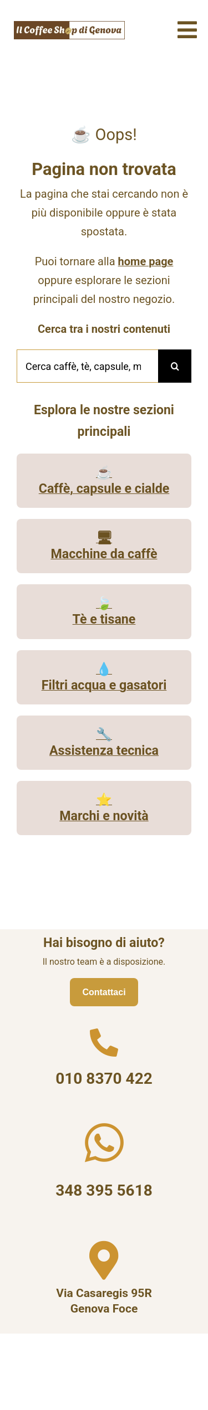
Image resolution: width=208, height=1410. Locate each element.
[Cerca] (174, 366)
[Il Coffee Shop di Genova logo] (69, 25)
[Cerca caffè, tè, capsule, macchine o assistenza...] (87, 366)
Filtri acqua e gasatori (104, 685)
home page (146, 261)
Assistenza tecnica (104, 750)
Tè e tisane (104, 619)
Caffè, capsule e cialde (104, 488)
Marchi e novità (103, 816)
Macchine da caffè (104, 554)
